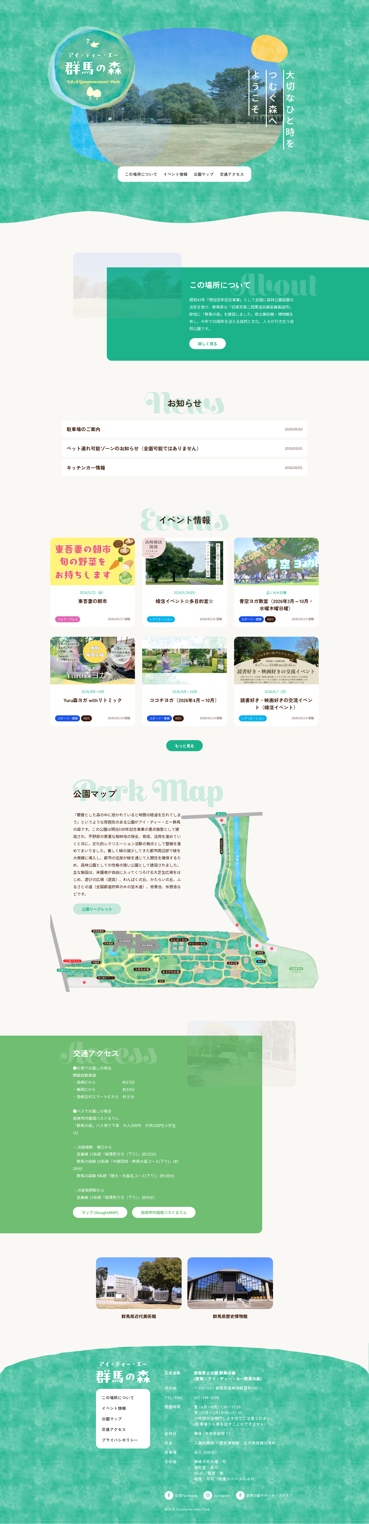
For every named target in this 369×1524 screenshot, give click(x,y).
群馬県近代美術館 (138, 1316)
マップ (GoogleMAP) (100, 1212)
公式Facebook (181, 1495)
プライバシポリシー (120, 1440)
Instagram (217, 1495)
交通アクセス (232, 174)
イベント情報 (175, 174)
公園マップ (204, 174)
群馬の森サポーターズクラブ (264, 1495)
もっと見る (184, 746)
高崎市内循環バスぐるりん (164, 1212)
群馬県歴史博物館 (230, 1316)
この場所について (141, 174)
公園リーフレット (97, 909)
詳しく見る (207, 343)
